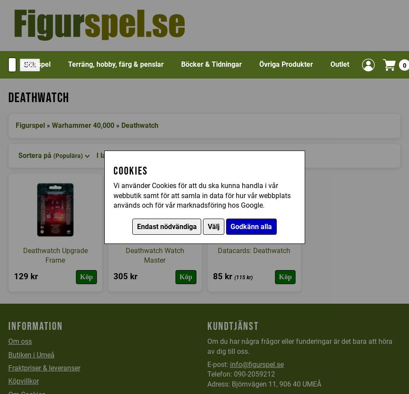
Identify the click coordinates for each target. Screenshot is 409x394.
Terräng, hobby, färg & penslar (116, 64)
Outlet (339, 64)
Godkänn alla (251, 227)
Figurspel (36, 64)
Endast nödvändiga (167, 227)
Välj (214, 227)
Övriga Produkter (286, 64)
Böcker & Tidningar (211, 64)
